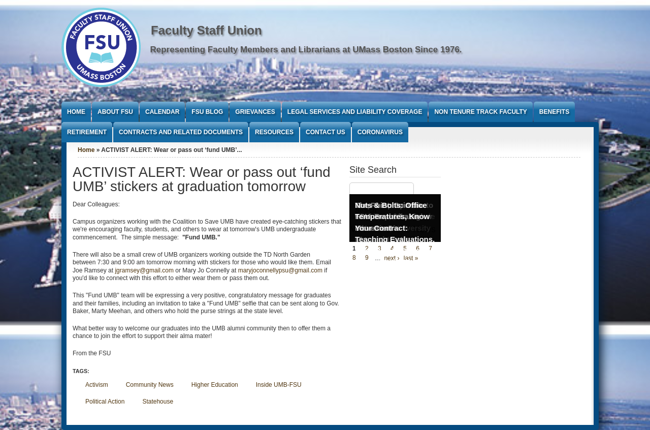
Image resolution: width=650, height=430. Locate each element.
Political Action (104, 401)
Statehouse (157, 401)
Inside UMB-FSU (279, 384)
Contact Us (325, 132)
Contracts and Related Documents (181, 132)
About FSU (115, 111)
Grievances (255, 111)
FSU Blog (207, 111)
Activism (96, 384)
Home (76, 111)
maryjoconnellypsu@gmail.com (280, 270)
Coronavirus (380, 132)
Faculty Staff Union (206, 30)
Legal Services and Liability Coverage (354, 111)
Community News (150, 384)
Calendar (162, 111)
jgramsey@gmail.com (144, 270)
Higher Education (214, 384)
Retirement (87, 132)
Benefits (554, 111)
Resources (274, 132)
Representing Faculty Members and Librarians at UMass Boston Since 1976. (306, 49)
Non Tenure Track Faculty (480, 111)
